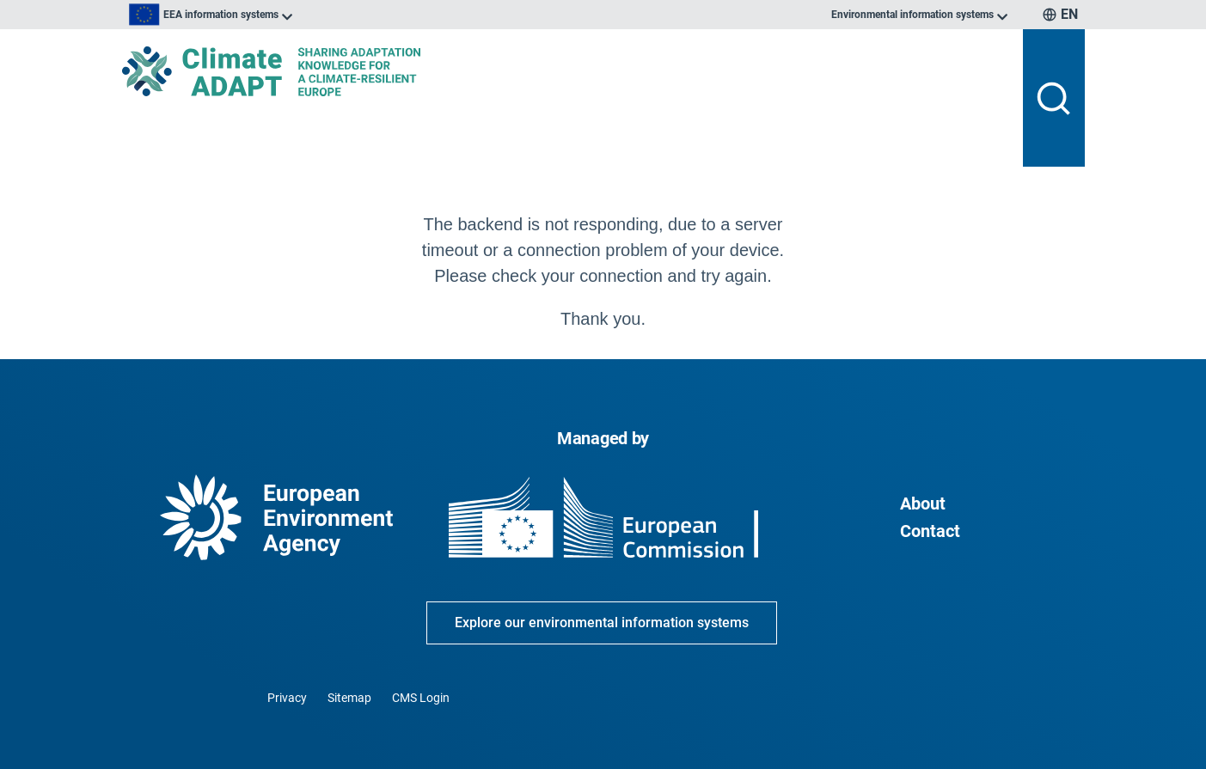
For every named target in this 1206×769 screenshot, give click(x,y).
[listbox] (295, 14)
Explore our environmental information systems (602, 622)
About (923, 503)
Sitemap (349, 698)
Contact (930, 531)
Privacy (287, 698)
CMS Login (421, 698)
